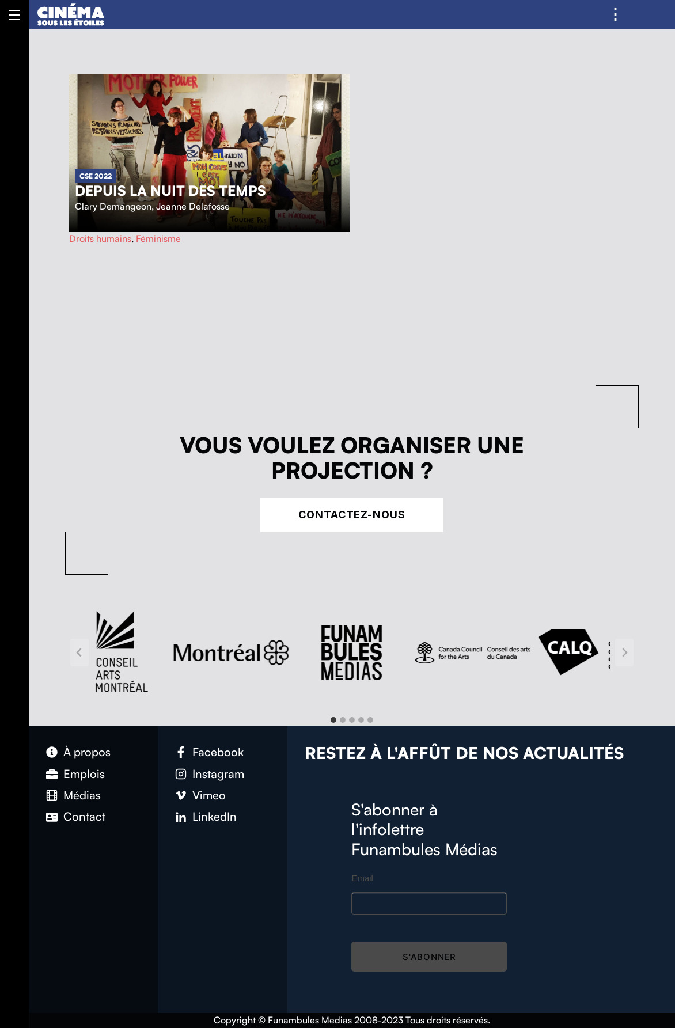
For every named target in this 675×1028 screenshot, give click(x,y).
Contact (84, 816)
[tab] (333, 720)
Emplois (84, 774)
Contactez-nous (351, 515)
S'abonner (429, 956)
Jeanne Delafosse (193, 206)
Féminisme (158, 238)
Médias (82, 795)
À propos (87, 752)
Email (362, 878)
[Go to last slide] (79, 652)
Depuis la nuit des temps (170, 190)
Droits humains (100, 238)
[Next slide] (624, 652)
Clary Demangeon (113, 206)
